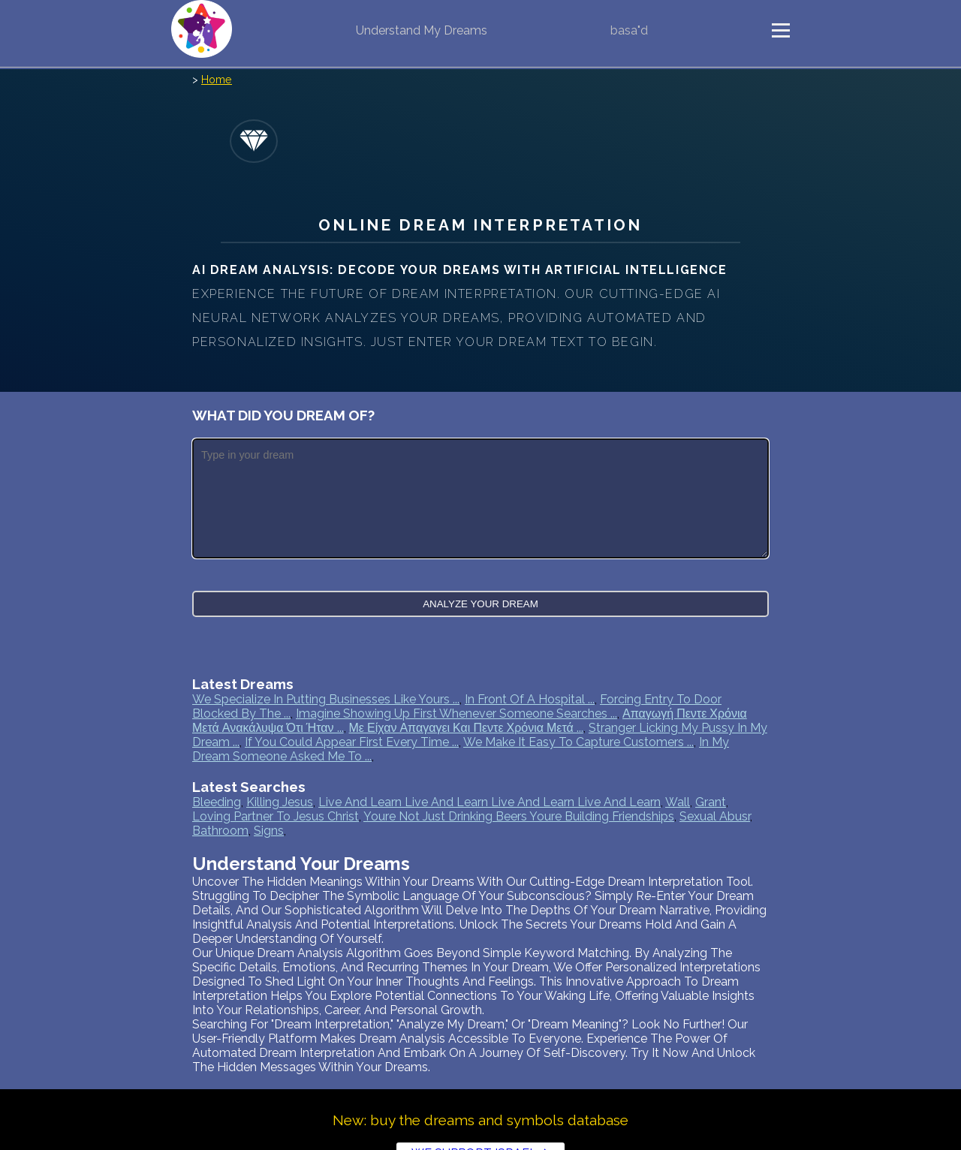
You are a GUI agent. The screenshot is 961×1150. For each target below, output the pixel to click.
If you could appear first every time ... (352, 742)
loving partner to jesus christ (275, 816)
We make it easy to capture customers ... (578, 742)
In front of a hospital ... (530, 699)
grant (710, 802)
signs (269, 830)
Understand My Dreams (421, 30)
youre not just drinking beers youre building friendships (518, 816)
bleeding (216, 802)
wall (677, 802)
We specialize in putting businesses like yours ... (325, 699)
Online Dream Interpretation (480, 224)
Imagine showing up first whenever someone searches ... (456, 713)
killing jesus (279, 802)
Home (216, 79)
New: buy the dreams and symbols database (480, 1120)
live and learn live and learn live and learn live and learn (489, 802)
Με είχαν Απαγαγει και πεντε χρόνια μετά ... (466, 728)
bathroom (220, 830)
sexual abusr (714, 816)
